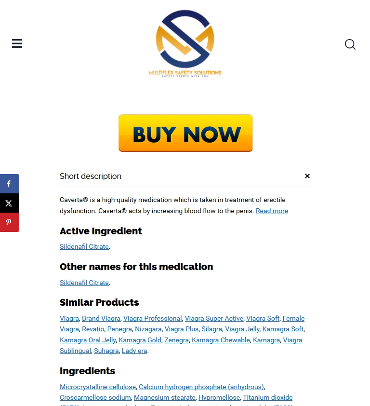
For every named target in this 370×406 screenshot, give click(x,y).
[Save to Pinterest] (9, 222)
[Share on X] (9, 203)
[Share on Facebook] (9, 183)
